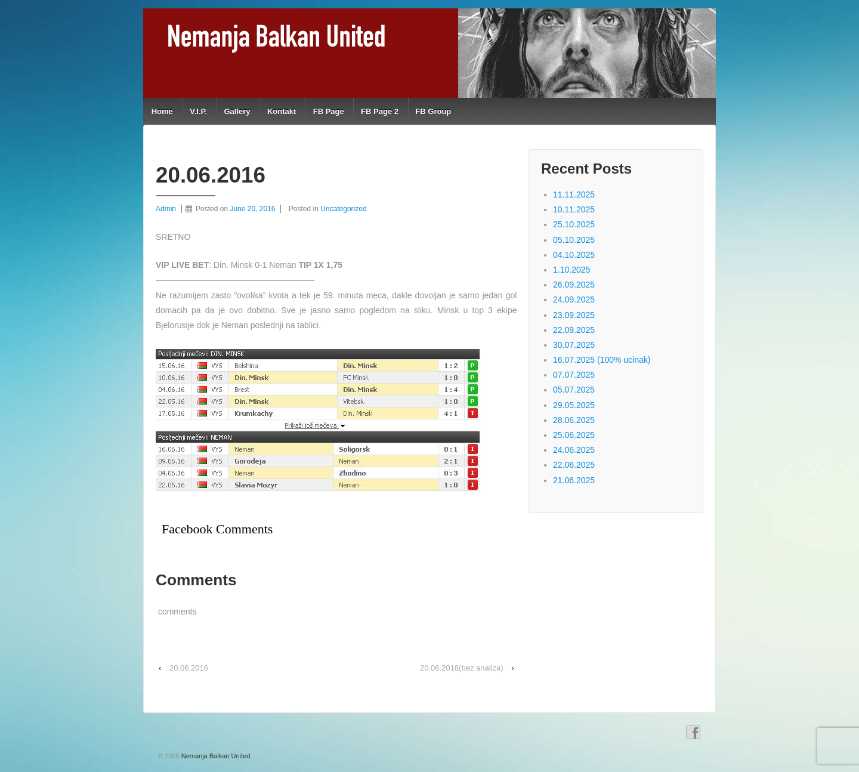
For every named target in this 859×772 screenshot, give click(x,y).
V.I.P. (198, 111)
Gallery (237, 111)
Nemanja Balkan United (215, 755)
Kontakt (281, 111)
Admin (166, 209)
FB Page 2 (379, 111)
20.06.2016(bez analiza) (461, 667)
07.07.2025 (574, 374)
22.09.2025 (574, 330)
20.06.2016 (188, 667)
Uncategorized (343, 209)
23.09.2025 (574, 315)
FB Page (328, 111)
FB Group (433, 111)
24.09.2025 (574, 299)
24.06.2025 (574, 450)
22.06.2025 (574, 465)
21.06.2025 (574, 480)
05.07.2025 (574, 389)
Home (162, 111)
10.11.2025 (574, 209)
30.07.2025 (574, 345)
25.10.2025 (574, 224)
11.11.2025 (574, 194)
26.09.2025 (574, 284)
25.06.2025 (574, 435)
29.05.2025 (574, 405)
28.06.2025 (574, 420)
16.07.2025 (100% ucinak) (601, 360)
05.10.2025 (574, 240)
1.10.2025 (571, 269)
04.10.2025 (574, 255)
